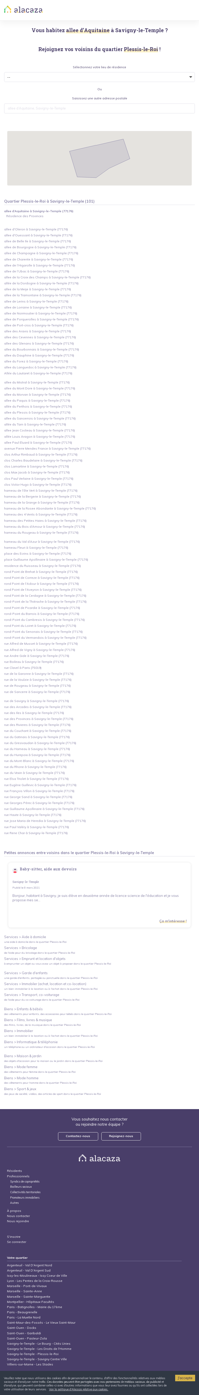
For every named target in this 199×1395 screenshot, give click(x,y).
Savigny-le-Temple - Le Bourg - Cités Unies (38, 1343)
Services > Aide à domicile (25, 937)
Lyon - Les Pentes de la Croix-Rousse (34, 1281)
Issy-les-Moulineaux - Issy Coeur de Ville (37, 1275)
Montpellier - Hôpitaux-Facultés (30, 1302)
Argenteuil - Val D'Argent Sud (29, 1270)
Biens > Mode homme (21, 1078)
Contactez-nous (78, 1136)
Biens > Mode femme (21, 1067)
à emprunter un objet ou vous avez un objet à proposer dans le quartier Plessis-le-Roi (57, 963)
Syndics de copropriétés (24, 1181)
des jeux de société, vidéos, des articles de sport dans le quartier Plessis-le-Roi (52, 1094)
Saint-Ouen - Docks (21, 1328)
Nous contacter (18, 1216)
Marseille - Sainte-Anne (24, 1291)
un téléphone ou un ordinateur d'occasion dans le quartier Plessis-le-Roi (49, 1047)
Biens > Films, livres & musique (28, 1020)
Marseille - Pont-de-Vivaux (27, 1286)
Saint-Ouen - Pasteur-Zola (27, 1338)
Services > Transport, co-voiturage (31, 995)
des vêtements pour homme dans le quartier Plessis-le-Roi (40, 1082)
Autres (14, 1203)
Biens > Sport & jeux (20, 1089)
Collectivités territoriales (25, 1192)
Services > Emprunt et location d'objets (35, 959)
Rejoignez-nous (121, 1136)
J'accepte (185, 1378)
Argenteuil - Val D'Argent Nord (29, 1265)
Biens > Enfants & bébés (23, 1009)
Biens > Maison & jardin (22, 1056)
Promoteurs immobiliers (24, 1197)
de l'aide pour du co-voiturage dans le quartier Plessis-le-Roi (42, 999)
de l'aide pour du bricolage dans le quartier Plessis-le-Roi (39, 952)
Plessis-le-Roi (103, 852)
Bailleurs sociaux (21, 1186)
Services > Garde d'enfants (26, 973)
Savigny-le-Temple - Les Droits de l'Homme (39, 1349)
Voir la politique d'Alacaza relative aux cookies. (78, 1389)
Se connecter (16, 1242)
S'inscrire (13, 1237)
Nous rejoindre (18, 1221)
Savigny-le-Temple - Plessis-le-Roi (33, 1354)
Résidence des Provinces (25, 216)
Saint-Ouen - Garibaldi (24, 1333)
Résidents (14, 1171)
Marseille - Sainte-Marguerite (28, 1296)
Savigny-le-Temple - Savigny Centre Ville (37, 1359)
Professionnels (18, 1176)
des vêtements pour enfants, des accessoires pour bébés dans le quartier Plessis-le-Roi (58, 1014)
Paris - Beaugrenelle (22, 1312)
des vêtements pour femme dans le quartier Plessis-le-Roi (40, 1072)
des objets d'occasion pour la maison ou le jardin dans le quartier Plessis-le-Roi (53, 1061)
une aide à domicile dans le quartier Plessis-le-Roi (35, 942)
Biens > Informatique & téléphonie (31, 1042)
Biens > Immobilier (18, 1031)
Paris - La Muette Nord (23, 1317)
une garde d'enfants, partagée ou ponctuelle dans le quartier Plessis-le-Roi (51, 978)
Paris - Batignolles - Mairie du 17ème (34, 1307)
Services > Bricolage (20, 948)
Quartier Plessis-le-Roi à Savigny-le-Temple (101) (49, 201)
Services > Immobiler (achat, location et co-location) (45, 984)
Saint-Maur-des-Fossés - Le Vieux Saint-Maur (41, 1322)
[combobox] (99, 108)
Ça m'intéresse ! (173, 921)
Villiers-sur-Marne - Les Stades (30, 1364)
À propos (14, 1211)
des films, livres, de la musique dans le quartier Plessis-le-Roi (42, 1025)
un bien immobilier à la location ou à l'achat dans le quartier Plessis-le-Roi (51, 989)
